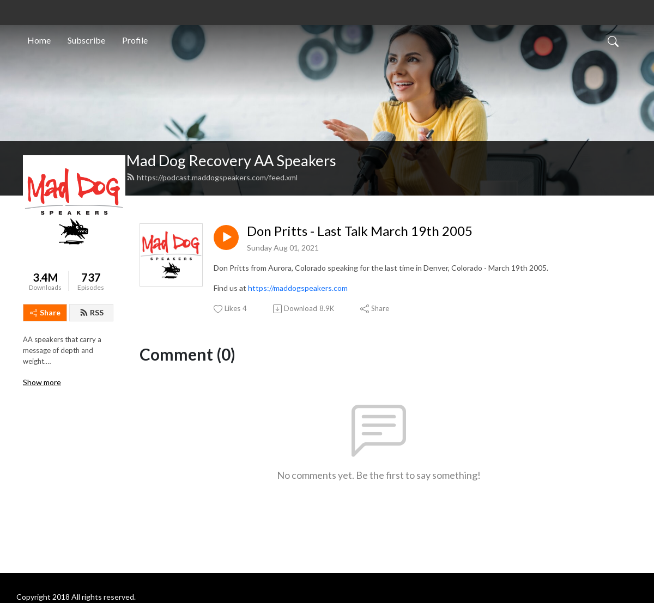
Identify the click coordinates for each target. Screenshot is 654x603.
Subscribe (86, 40)
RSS (92, 312)
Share (45, 312)
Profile (135, 40)
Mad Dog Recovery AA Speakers (231, 160)
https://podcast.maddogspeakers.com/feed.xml (212, 177)
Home (39, 40)
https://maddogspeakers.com (298, 288)
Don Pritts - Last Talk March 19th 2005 (360, 231)
